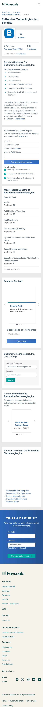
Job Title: (11, 532)
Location (9, 371)
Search (11, 380)
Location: (7, 141)
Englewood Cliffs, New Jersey (18, 493)
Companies (16, 12)
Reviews (21, 37)
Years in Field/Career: (12, 152)
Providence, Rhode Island (16, 499)
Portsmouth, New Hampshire (17, 491)
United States (6, 12)
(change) (17, 148)
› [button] (24, 304)
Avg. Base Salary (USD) (13, 49)
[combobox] (21, 145)
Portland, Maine (12, 502)
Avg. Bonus (31, 49)
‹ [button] (19, 304)
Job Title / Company (14, 363)
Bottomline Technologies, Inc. (11, 14)
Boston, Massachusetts (15, 496)
